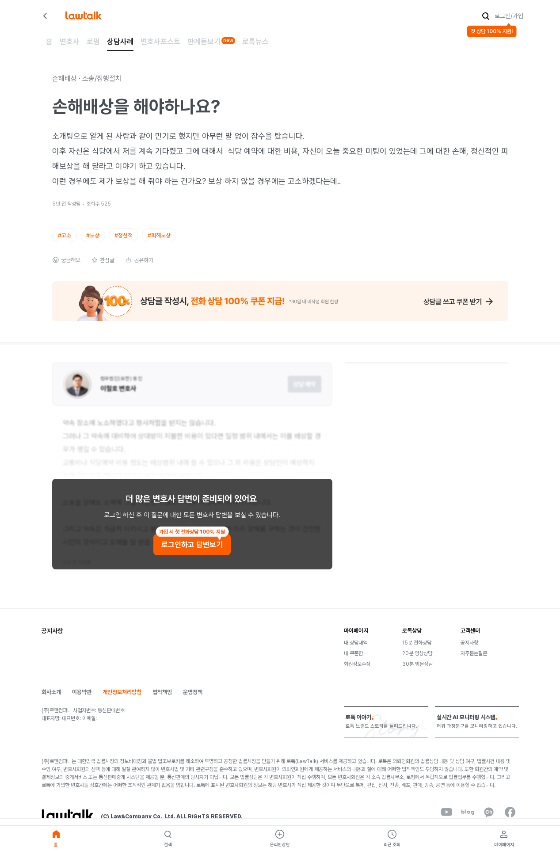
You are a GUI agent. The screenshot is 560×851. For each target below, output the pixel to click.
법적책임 (162, 692)
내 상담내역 (355, 643)
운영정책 (192, 692)
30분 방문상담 (417, 664)
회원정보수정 (357, 664)
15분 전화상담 (416, 643)
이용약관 (81, 692)
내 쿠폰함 (353, 653)
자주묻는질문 (474, 653)
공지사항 (469, 643)
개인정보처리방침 (122, 692)
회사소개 (51, 692)
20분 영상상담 (417, 653)
